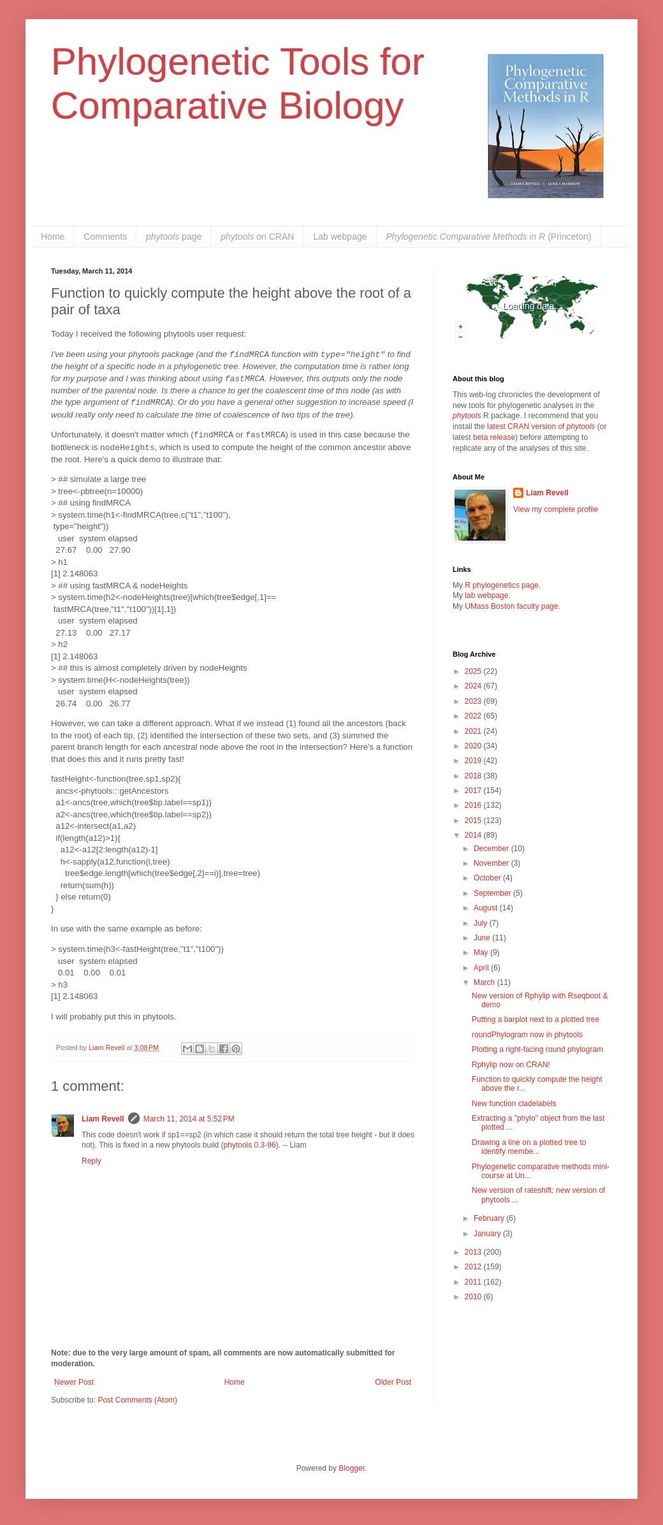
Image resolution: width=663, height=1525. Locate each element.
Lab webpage (340, 236)
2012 (474, 1266)
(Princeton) (489, 236)
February (490, 1218)
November (492, 863)
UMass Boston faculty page (511, 606)
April (482, 967)
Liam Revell (103, 1118)
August (487, 907)
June (483, 937)
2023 (474, 701)
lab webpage (486, 595)
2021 (474, 731)
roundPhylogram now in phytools (527, 1034)
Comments (105, 236)
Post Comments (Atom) (137, 1400)
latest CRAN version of (541, 426)
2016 (474, 805)
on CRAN (257, 236)
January (488, 1233)
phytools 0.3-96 (250, 1145)
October (488, 877)
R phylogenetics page (501, 585)
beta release (494, 437)
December (492, 848)
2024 (474, 686)
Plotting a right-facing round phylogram (537, 1049)
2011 (474, 1282)
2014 (474, 835)
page (173, 236)
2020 (474, 745)
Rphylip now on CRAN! (511, 1064)
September (493, 893)
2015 (474, 820)
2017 (474, 790)
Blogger (352, 1468)
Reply (91, 1161)
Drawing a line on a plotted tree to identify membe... (529, 1147)
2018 (474, 775)
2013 (474, 1252)
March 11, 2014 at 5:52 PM (189, 1118)
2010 (474, 1296)
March (485, 982)
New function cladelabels (514, 1103)
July (482, 923)
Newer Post (74, 1382)
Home (52, 236)
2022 (474, 715)
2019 (474, 760)
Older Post (393, 1382)
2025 (474, 671)
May (482, 952)
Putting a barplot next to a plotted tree (535, 1019)
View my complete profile (555, 509)
